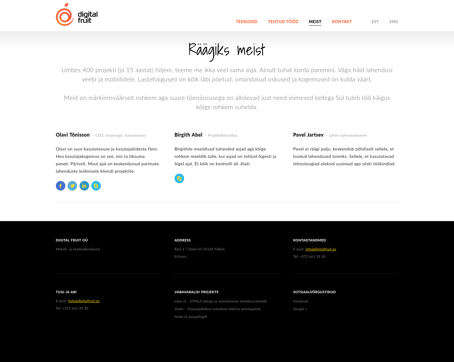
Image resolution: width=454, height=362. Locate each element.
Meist (315, 21)
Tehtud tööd (283, 21)
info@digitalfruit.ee (321, 249)
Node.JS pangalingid (191, 317)
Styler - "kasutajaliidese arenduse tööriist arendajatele (218, 309)
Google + (300, 309)
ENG (394, 21)
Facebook (300, 301)
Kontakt (342, 21)
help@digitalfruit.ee (84, 301)
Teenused (247, 21)
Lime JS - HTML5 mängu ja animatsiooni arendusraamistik (221, 301)
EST (375, 21)
